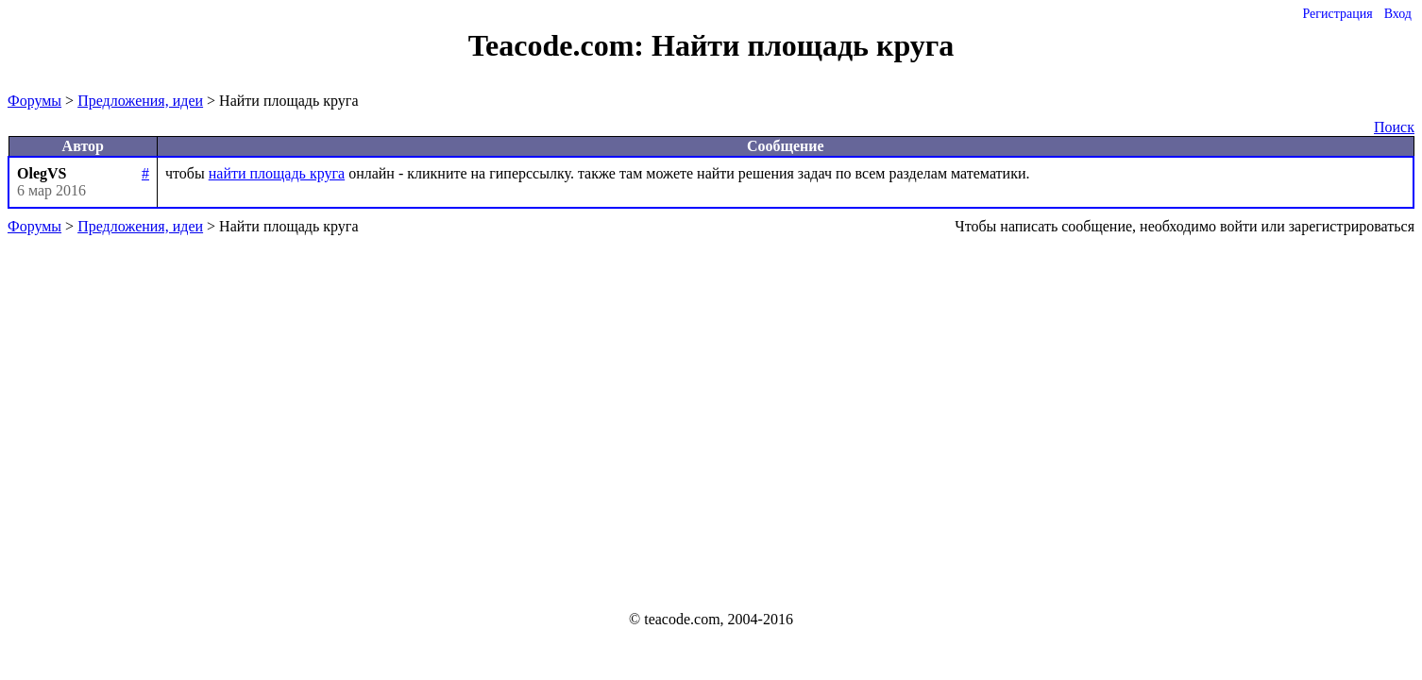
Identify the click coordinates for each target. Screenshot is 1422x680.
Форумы (34, 101)
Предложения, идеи (140, 101)
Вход (1398, 14)
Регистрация (1337, 14)
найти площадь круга (277, 173)
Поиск (1394, 127)
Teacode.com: (560, 45)
